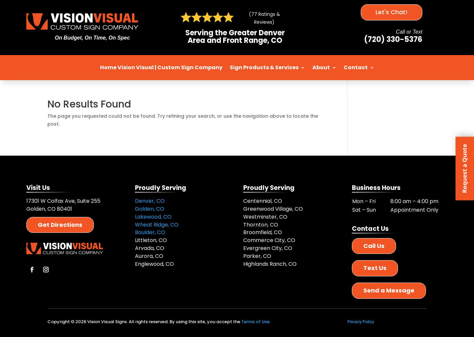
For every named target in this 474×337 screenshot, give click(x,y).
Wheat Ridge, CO (156, 225)
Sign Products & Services (264, 67)
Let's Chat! (392, 12)
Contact (356, 67)
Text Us (374, 268)
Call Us (373, 246)
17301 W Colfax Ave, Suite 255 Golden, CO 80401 (63, 205)
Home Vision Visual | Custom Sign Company (161, 67)
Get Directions (60, 225)
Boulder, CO (150, 232)
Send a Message (388, 290)
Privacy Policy (361, 321)
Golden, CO (149, 209)
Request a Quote (464, 168)
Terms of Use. (256, 322)
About (321, 67)
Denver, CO (150, 201)
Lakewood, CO (153, 217)
